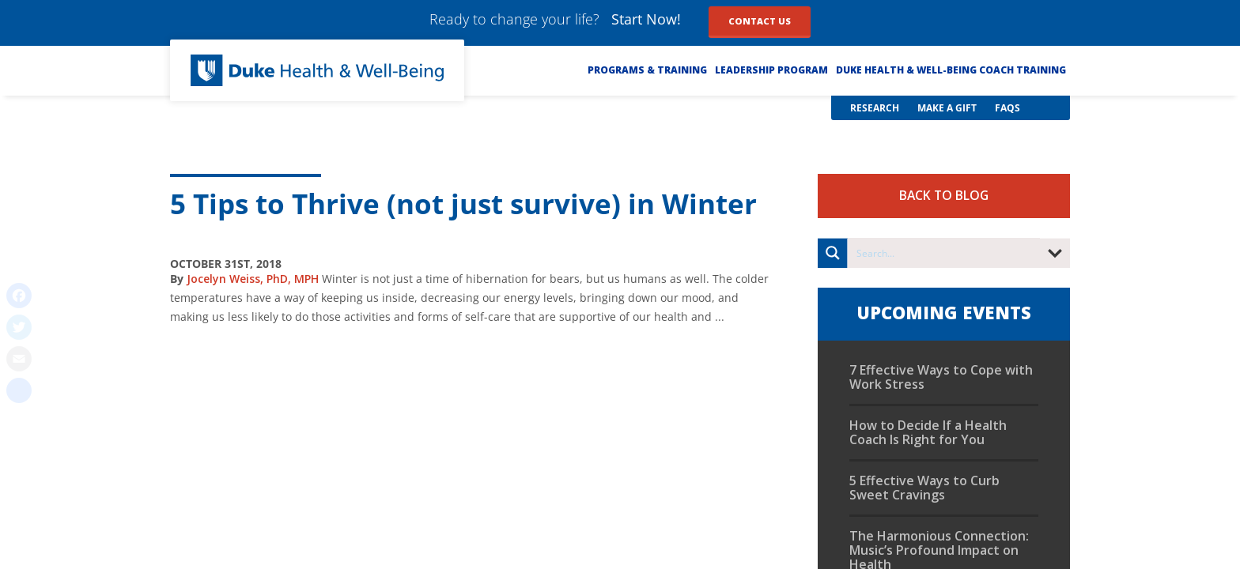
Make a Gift (947, 108)
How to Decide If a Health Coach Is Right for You (928, 432)
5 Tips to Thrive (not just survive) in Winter (463, 203)
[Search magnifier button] (833, 253)
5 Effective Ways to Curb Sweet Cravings (924, 487)
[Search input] (944, 253)
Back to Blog (944, 195)
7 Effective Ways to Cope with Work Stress (941, 377)
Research (874, 108)
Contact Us (759, 21)
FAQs (1007, 108)
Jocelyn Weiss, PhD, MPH (253, 278)
